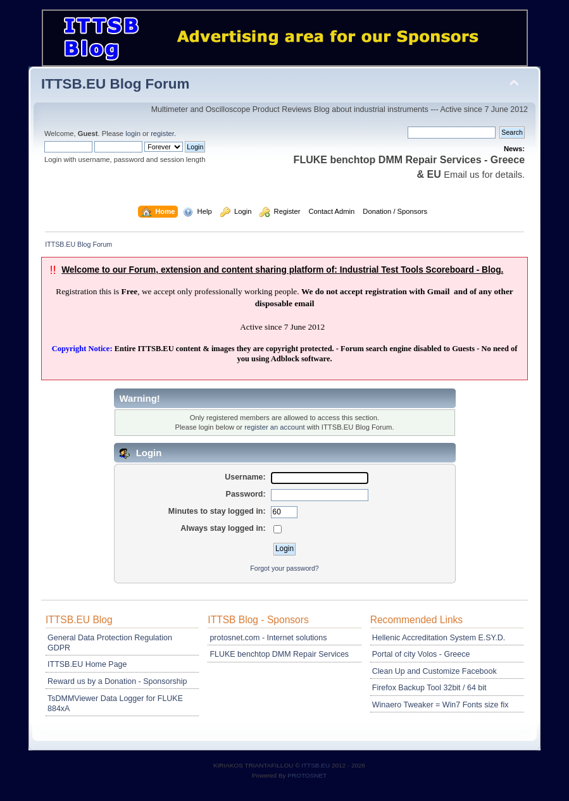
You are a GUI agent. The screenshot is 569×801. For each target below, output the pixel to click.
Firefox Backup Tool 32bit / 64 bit (429, 687)
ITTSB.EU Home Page (87, 664)
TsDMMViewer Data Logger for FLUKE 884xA (115, 703)
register (162, 133)
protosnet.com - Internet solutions (268, 637)
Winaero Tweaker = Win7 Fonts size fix (440, 704)
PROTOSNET (307, 775)
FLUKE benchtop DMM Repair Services (279, 654)
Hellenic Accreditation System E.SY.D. (438, 637)
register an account (274, 427)
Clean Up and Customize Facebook (434, 671)
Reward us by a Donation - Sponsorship (117, 681)
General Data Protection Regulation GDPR (109, 642)
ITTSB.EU (316, 765)
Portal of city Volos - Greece (421, 654)
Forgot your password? (284, 568)
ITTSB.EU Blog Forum (115, 84)
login (133, 133)
